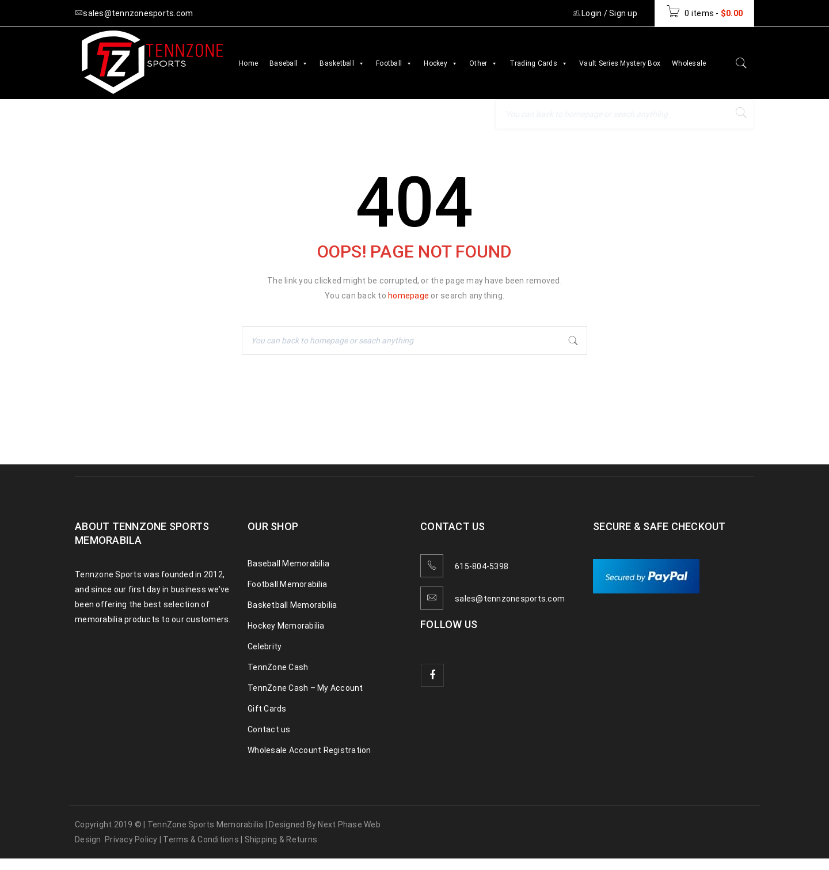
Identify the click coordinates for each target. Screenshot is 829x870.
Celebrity (265, 646)
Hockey (441, 63)
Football (394, 63)
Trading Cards (538, 63)
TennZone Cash (278, 667)
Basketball (342, 63)
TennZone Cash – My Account (305, 688)
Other (483, 63)
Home (248, 63)
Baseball (288, 63)
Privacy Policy (131, 839)
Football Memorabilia (287, 584)
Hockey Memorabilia (286, 625)
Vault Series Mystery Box (619, 63)
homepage (408, 295)
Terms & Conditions (201, 839)
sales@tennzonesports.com (510, 598)
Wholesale (689, 63)
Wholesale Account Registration (309, 750)
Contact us (269, 729)
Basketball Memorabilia (292, 605)
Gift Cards (267, 708)
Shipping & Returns (281, 839)
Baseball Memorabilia (288, 563)
